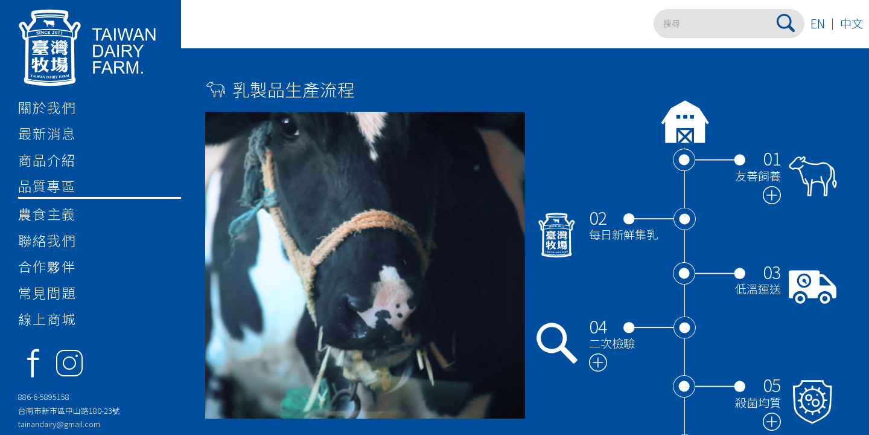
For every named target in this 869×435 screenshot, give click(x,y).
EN (817, 23)
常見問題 (47, 292)
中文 (851, 23)
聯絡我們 (47, 240)
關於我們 (47, 107)
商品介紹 (47, 159)
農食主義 (47, 213)
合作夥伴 (47, 266)
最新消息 (47, 133)
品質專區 (47, 185)
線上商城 (47, 318)
